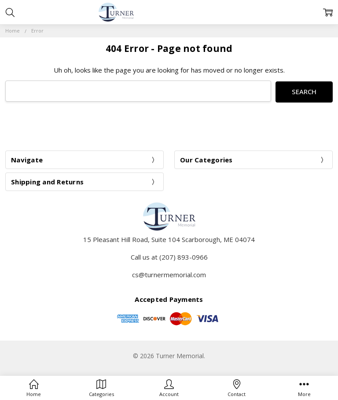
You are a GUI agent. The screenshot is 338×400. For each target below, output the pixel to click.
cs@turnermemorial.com (169, 273)
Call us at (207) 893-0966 (169, 256)
